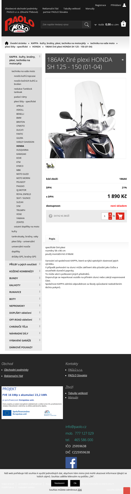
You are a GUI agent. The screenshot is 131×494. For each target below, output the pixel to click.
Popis (52, 238)
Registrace (100, 5)
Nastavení (60, 483)
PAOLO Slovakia (77, 375)
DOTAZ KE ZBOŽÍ (61, 215)
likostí (84, 393)
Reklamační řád (50, 8)
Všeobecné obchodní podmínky (21, 8)
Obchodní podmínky (16, 370)
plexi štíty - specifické (16, 46)
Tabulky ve (74, 393)
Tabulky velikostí (71, 8)
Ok (75, 483)
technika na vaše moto (102, 43)
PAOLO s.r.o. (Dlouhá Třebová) (22, 11)
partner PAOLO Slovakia (55, 11)
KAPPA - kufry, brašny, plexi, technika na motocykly (58, 43)
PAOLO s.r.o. (75, 370)
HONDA (36, 46)
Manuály (90, 8)
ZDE (80, 489)
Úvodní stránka (18, 43)
